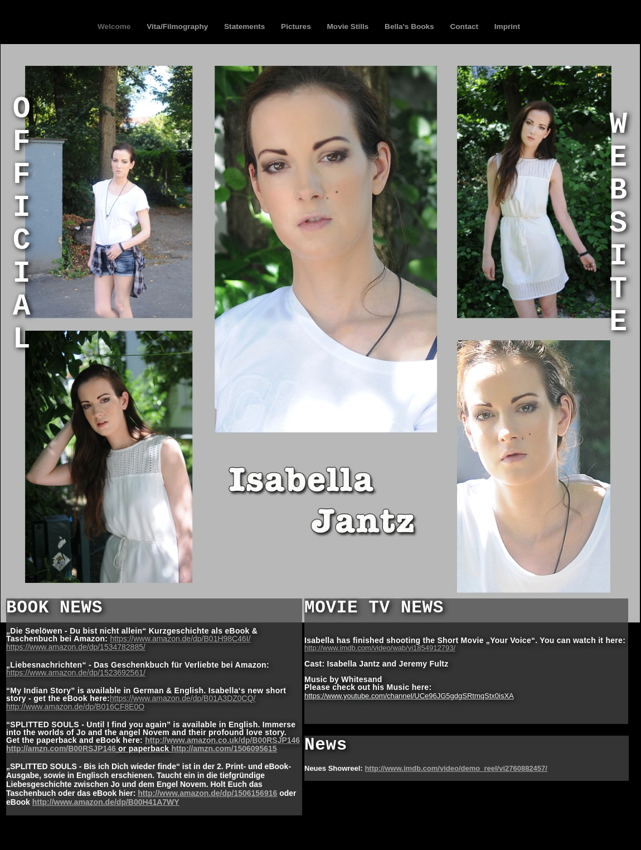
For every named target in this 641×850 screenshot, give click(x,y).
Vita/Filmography (178, 26)
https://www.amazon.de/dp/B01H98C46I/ (180, 638)
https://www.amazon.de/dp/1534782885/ (75, 647)
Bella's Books (410, 26)
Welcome (115, 26)
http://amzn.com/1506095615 (223, 748)
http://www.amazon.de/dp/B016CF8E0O (75, 706)
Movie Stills (349, 26)
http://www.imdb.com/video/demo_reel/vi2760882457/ (456, 768)
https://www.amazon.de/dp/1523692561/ (75, 672)
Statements (245, 26)
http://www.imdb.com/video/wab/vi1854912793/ (379, 648)
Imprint (507, 26)
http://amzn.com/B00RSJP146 (61, 748)
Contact (465, 26)
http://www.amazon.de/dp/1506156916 (207, 793)
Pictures (297, 26)
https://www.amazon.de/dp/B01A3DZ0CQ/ (182, 698)
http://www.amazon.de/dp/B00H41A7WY (105, 802)
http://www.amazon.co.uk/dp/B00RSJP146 (222, 740)
